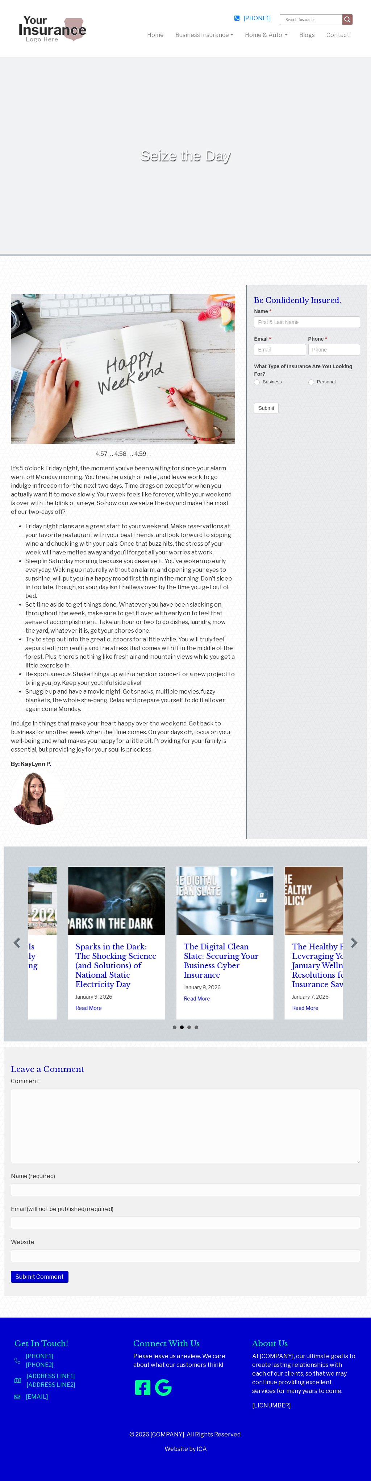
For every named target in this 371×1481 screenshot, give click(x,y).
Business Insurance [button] (202, 35)
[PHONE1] (252, 18)
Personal (321, 382)
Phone (317, 339)
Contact (337, 35)
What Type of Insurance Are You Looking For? (303, 370)
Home (157, 34)
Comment (24, 1081)
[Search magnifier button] (347, 19)
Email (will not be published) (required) (62, 1209)
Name (262, 311)
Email (262, 339)
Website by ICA (185, 1448)
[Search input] (313, 19)
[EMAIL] (37, 1396)
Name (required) (33, 1176)
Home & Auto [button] (264, 35)
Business (268, 382)
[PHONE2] (40, 1364)
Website (22, 1242)
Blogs (307, 35)
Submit (266, 408)
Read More (49, 998)
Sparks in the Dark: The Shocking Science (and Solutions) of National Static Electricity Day (184, 966)
